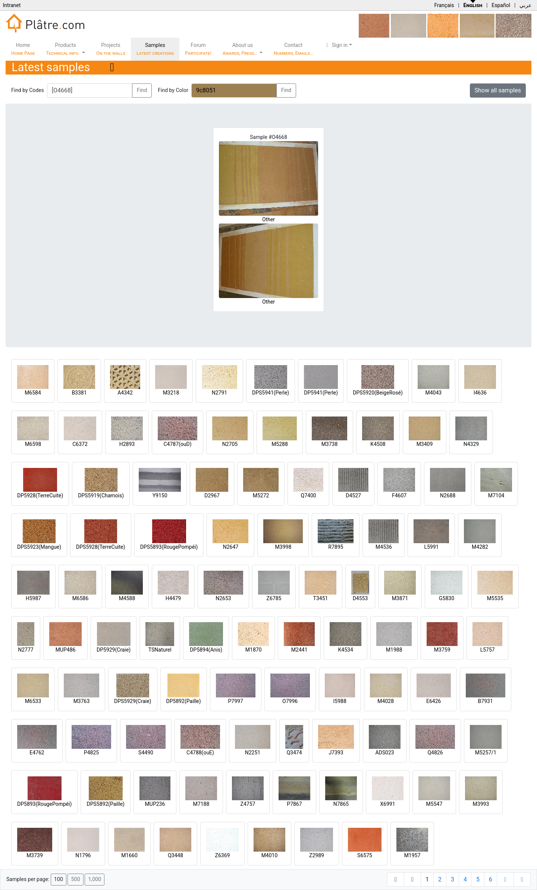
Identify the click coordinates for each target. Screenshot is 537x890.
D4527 (353, 495)
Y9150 (160, 495)
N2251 (252, 753)
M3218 (171, 393)
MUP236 (155, 804)
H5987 (33, 598)
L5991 (431, 547)
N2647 (230, 547)
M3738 (329, 444)
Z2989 (316, 855)
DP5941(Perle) (321, 393)
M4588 (127, 598)
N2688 (447, 495)
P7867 (294, 804)
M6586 (80, 598)
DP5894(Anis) (206, 650)
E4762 (36, 753)
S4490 (145, 753)
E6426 (433, 701)
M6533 (33, 701)
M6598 (33, 444)
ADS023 (384, 753)
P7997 (235, 701)
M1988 (394, 650)
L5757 (487, 650)
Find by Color (173, 90)
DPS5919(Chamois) (101, 495)
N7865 (341, 804)
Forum (198, 49)
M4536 (384, 547)
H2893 (127, 444)
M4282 (480, 547)
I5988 (339, 701)
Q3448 (175, 855)
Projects (110, 49)
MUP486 (66, 650)
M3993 (481, 804)
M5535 (495, 598)
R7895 (335, 547)
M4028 (385, 701)
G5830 (446, 598)
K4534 (345, 650)
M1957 (412, 855)
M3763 (81, 701)
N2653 (223, 598)
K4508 (377, 444)
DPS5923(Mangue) (39, 547)
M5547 (434, 804)
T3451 (320, 598)
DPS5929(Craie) (132, 701)
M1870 (253, 650)
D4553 (360, 598)
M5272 (261, 495)
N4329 (471, 444)
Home (23, 49)
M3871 (400, 598)
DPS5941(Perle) (270, 393)
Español (501, 5)
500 (75, 879)
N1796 (83, 855)
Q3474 (294, 753)
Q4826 (435, 753)
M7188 (201, 804)
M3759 (442, 650)
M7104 (496, 495)
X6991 (387, 804)
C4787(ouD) (177, 444)
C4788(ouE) (200, 753)
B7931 (485, 701)
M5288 (279, 444)
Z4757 (248, 804)
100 (58, 879)
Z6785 (274, 598)
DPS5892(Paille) (105, 804)
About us (240, 49)
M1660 (129, 855)
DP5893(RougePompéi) (44, 804)
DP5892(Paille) (183, 701)
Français (444, 5)
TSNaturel (160, 650)
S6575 (364, 855)
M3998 (283, 547)
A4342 (125, 393)
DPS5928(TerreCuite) (100, 547)
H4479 (173, 598)
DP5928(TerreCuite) (40, 495)
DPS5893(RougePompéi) (169, 547)
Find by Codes (27, 90)
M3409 (425, 444)
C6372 (80, 444)
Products (63, 49)
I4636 (480, 393)
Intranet (12, 5)
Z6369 (222, 855)
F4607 (399, 495)
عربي (525, 5)
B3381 (79, 393)
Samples (155, 49)
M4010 (269, 855)
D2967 (212, 495)
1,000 (94, 879)
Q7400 (308, 495)
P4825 (91, 753)
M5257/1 (485, 753)
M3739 (34, 855)
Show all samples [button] (498, 90)
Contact (293, 49)
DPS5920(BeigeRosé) (378, 393)
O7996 (290, 701)
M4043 (433, 393)
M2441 (299, 650)
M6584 (33, 393)
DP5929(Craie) (114, 650)
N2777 (25, 650)
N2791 (219, 393)
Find (142, 90)
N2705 (230, 444)
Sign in (336, 45)
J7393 (336, 753)
